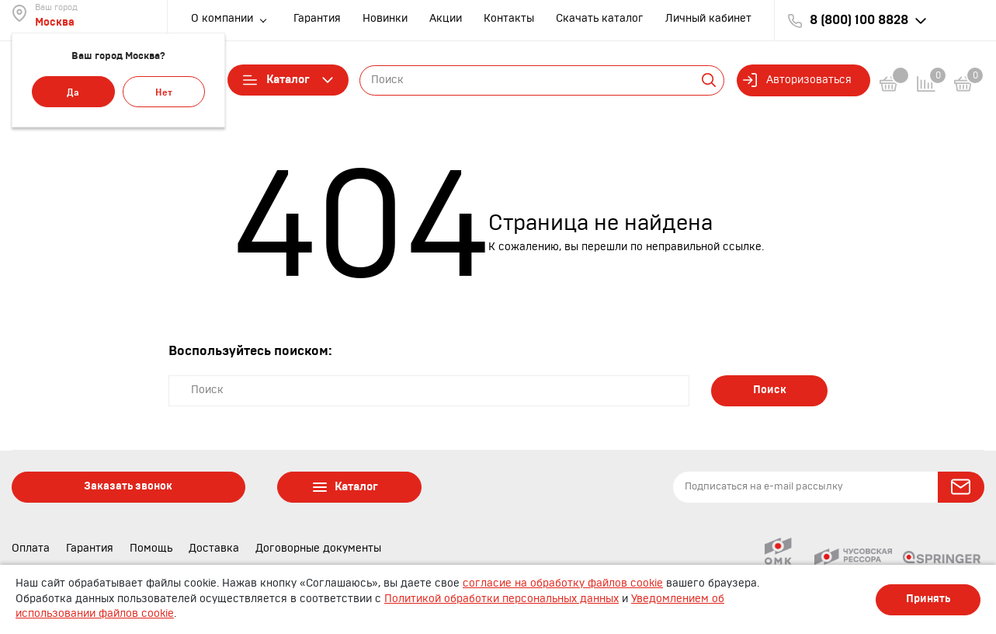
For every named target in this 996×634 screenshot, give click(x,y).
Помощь (151, 548)
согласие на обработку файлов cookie (563, 583)
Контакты (509, 18)
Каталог (288, 80)
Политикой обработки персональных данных (501, 599)
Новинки (385, 18)
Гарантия (317, 18)
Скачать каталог (600, 18)
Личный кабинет (708, 18)
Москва (55, 22)
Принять (928, 599)
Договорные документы (318, 548)
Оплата (31, 548)
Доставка (214, 548)
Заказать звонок (128, 486)
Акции (445, 18)
